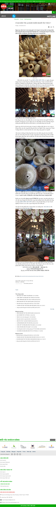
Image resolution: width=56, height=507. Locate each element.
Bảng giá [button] (21, 12)
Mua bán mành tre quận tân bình (23, 319)
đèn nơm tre (47, 206)
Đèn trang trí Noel (4, 464)
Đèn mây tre (2, 472)
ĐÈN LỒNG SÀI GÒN (25, 201)
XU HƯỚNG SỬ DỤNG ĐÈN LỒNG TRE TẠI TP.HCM (27, 330)
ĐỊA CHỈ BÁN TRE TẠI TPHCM (23, 315)
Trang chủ (3, 451)
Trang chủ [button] (5, 12)
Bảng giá (13, 451)
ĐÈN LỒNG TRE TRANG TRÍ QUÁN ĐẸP (24, 295)
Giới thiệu (8, 451)
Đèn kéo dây (2, 466)
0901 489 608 (31, 505)
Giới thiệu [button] (13, 12)
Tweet (16, 289)
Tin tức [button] (37, 13)
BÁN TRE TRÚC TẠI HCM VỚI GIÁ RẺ (24, 321)
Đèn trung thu (3, 460)
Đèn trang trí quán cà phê (5, 475)
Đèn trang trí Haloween (5, 462)
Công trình (19, 451)
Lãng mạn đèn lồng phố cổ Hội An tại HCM (25, 307)
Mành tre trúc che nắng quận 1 (23, 317)
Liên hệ (33, 451)
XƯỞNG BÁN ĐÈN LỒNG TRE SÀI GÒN (24, 323)
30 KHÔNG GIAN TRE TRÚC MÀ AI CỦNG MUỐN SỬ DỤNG (28, 339)
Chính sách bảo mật (5, 484)
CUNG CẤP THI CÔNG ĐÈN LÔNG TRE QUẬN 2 (26, 325)
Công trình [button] (29, 12)
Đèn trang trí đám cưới (5, 477)
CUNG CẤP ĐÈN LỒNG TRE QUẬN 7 (24, 326)
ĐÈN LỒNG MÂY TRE (38, 80)
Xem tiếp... (52, 309)
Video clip (29, 451)
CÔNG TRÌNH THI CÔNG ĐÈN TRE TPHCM (25, 297)
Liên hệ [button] (3, 16)
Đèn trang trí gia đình (4, 474)
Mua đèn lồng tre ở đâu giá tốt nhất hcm (25, 303)
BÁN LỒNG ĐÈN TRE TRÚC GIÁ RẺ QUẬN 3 (25, 301)
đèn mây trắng (28, 208)
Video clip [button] (45, 12)
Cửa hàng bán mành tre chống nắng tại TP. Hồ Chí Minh (28, 328)
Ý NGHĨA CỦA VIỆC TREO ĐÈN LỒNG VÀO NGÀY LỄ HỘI (28, 305)
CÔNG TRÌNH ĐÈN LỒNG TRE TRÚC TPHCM (25, 299)
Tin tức (24, 451)
